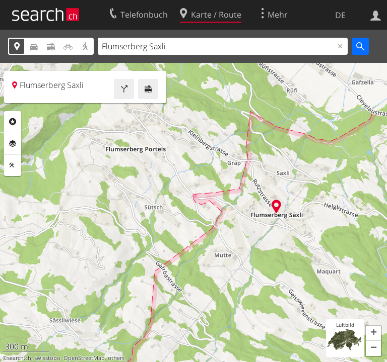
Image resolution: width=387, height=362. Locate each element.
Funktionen (12, 165)
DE (340, 15)
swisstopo (47, 357)
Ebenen (12, 143)
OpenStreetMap (84, 357)
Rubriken (12, 121)
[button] (373, 333)
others (116, 357)
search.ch (19, 357)
